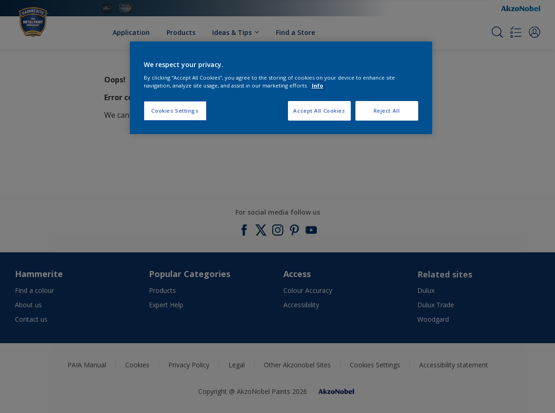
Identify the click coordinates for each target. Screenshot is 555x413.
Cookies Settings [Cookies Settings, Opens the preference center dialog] (174, 110)
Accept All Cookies (319, 110)
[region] (281, 88)
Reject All (387, 110)
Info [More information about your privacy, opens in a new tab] (317, 85)
